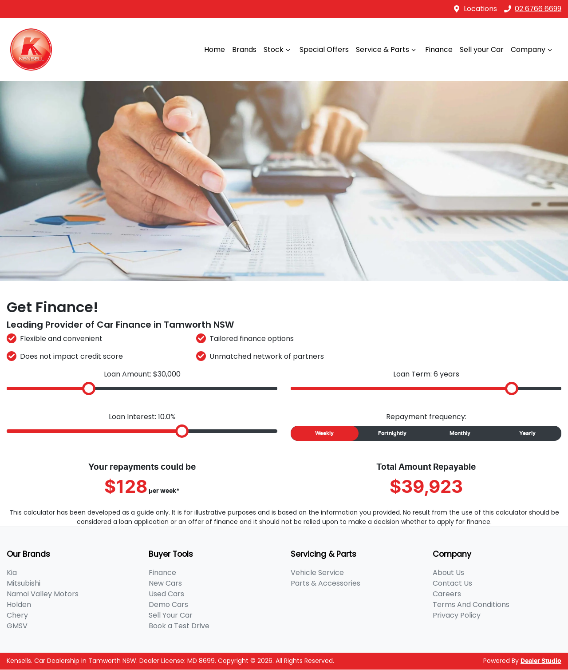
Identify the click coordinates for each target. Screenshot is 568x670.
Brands (244, 49)
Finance (439, 49)
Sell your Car (482, 49)
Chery (17, 615)
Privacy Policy (457, 615)
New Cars (165, 583)
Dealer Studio (541, 661)
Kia (12, 572)
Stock (278, 49)
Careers (447, 594)
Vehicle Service (317, 572)
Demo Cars (168, 604)
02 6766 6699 (532, 9)
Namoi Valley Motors (43, 594)
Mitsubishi (23, 583)
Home (214, 49)
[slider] (88, 388)
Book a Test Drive (179, 626)
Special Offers (324, 49)
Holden (19, 604)
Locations (480, 9)
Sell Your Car (171, 615)
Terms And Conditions (471, 604)
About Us (448, 572)
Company (532, 49)
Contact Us (452, 583)
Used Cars (166, 594)
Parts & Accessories (325, 583)
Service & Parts (387, 49)
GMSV (17, 626)
